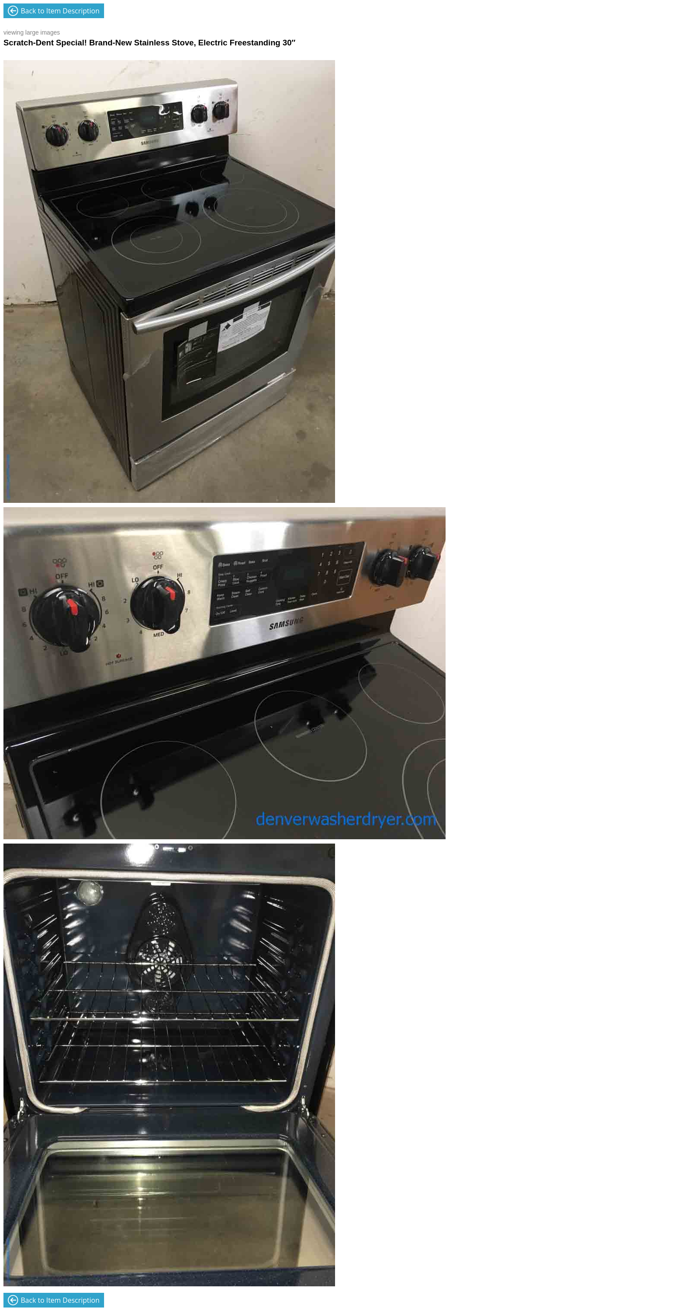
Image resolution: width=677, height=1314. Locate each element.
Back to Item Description (60, 11)
